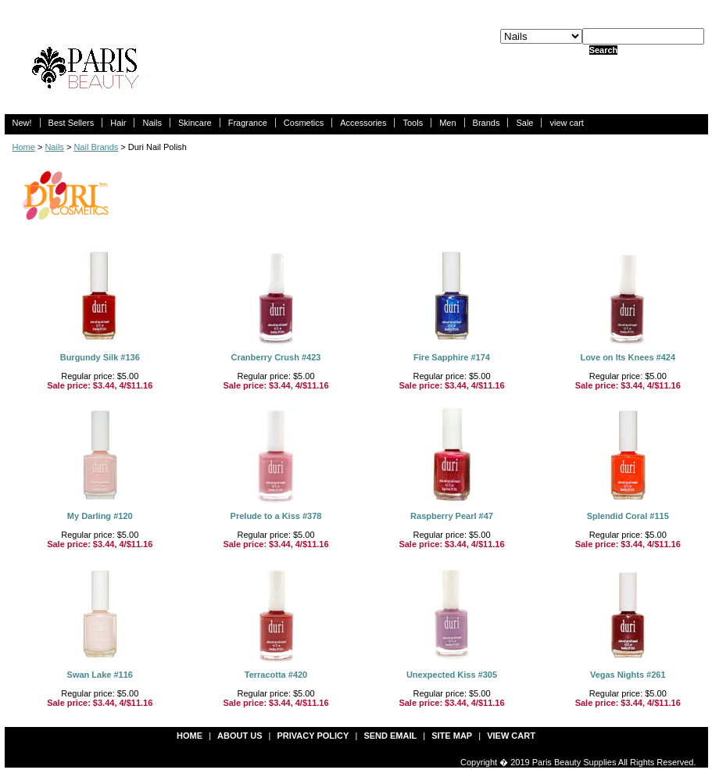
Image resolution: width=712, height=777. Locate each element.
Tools (413, 122)
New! (22, 122)
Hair (118, 122)
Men (447, 122)
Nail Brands (95, 147)
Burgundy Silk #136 (100, 357)
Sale (524, 122)
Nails (151, 122)
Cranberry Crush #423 (276, 357)
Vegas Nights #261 (628, 674)
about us (239, 735)
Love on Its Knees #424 (627, 357)
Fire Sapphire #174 (451, 357)
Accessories (363, 122)
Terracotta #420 (276, 674)
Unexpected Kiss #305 (451, 674)
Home (24, 147)
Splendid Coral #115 (628, 516)
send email (390, 735)
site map (451, 735)
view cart (566, 122)
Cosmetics (304, 122)
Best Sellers (71, 122)
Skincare (195, 122)
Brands (486, 122)
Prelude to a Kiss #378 (276, 516)
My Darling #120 (100, 516)
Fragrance (247, 122)
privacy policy (313, 735)
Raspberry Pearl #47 (451, 516)
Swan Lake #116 (100, 674)
